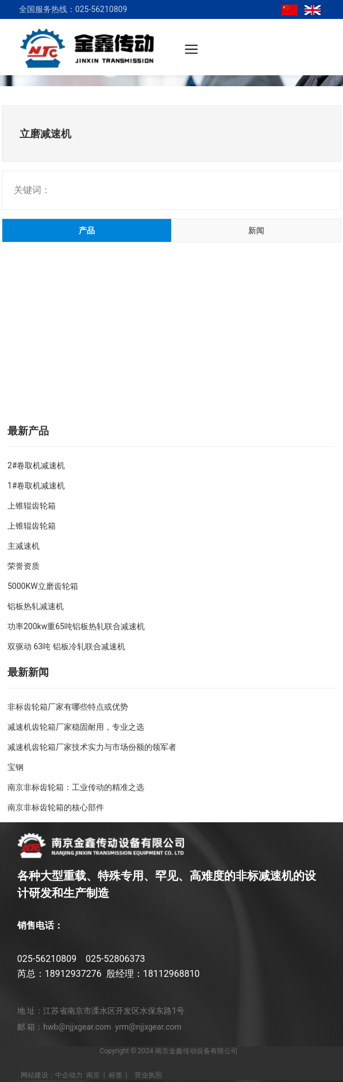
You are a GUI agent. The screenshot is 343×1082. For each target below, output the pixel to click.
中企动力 (69, 1075)
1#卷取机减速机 (36, 485)
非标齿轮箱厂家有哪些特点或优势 (67, 706)
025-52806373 (115, 958)
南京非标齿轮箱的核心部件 (55, 807)
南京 (93, 1075)
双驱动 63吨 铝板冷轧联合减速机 (66, 646)
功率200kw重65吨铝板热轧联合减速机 (76, 626)
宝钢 (15, 767)
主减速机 (23, 545)
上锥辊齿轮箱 (31, 505)
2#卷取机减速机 (36, 465)
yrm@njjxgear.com (148, 1026)
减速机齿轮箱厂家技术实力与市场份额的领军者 (91, 747)
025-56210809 (46, 958)
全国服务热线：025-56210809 (73, 9)
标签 (115, 1075)
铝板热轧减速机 (35, 606)
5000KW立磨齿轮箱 (42, 586)
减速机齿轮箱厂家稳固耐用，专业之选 (75, 726)
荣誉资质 (23, 566)
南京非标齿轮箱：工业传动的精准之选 (75, 787)
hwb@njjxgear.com (77, 1026)
